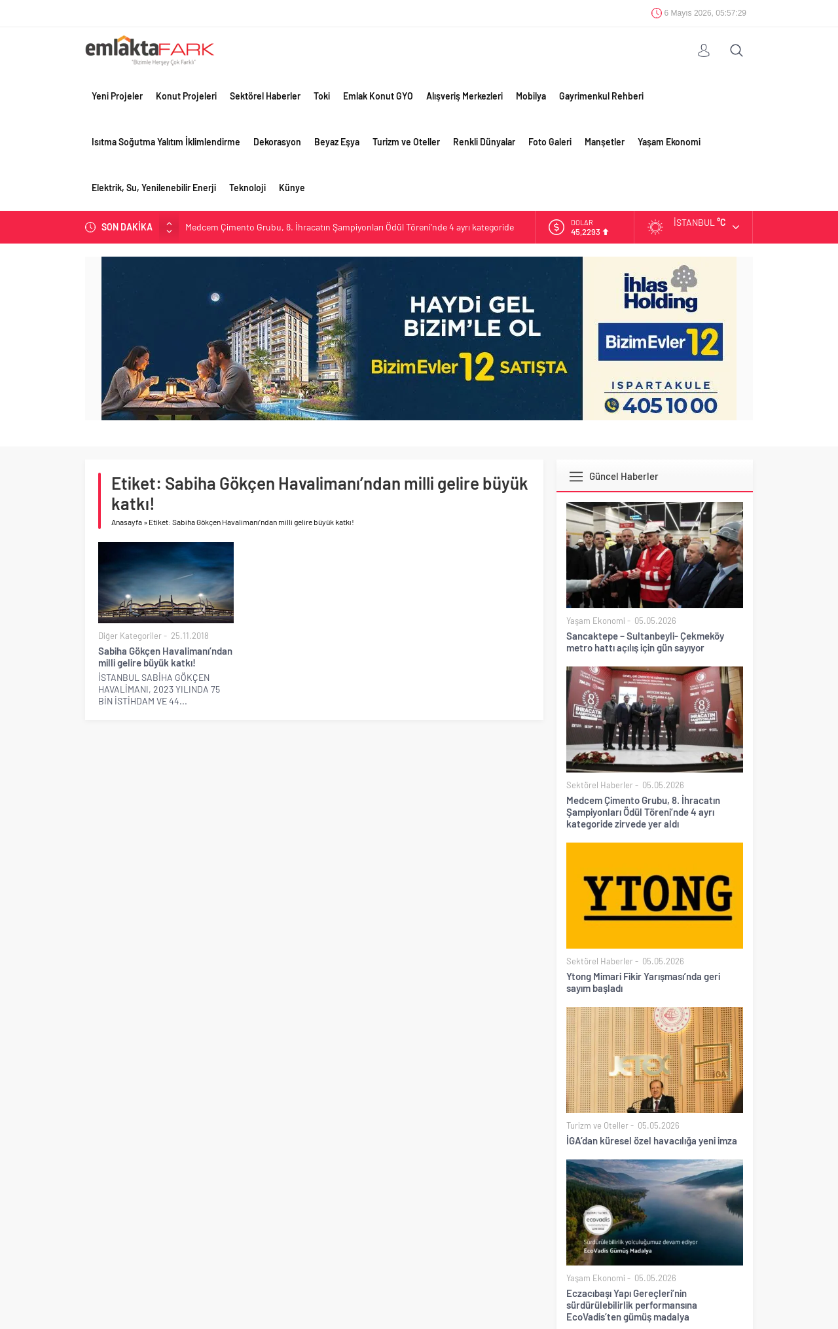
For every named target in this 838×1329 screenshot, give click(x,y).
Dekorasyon (277, 141)
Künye (292, 187)
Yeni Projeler (117, 95)
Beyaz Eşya (336, 141)
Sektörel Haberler (265, 95)
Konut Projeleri (186, 95)
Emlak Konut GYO (378, 95)
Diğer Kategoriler (130, 635)
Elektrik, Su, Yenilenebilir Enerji (154, 187)
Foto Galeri (550, 141)
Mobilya (531, 95)
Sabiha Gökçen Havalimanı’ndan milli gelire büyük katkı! (165, 656)
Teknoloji (247, 187)
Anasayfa (126, 521)
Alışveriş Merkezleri (464, 95)
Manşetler (605, 141)
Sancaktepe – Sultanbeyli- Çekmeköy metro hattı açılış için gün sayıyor (645, 641)
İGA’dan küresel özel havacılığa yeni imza (651, 1140)
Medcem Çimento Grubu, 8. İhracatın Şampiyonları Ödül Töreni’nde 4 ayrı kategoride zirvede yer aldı (643, 811)
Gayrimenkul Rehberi (601, 95)
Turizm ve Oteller (406, 141)
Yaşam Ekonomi (669, 141)
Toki (322, 95)
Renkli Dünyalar (484, 141)
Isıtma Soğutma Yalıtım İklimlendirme (166, 141)
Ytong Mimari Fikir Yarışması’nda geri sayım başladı (643, 982)
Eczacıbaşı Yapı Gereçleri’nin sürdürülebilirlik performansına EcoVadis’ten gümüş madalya (631, 1304)
